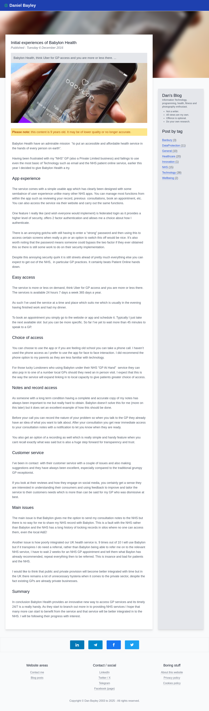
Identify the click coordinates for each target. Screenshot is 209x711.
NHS (167, 167)
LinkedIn (104, 672)
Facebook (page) (104, 688)
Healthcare (171, 156)
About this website (172, 672)
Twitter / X (104, 677)
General (169, 150)
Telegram (104, 683)
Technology (171, 172)
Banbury (169, 140)
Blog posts (37, 677)
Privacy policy (172, 677)
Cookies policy (172, 683)
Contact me (37, 672)
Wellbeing (170, 178)
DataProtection (174, 145)
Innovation (170, 161)
